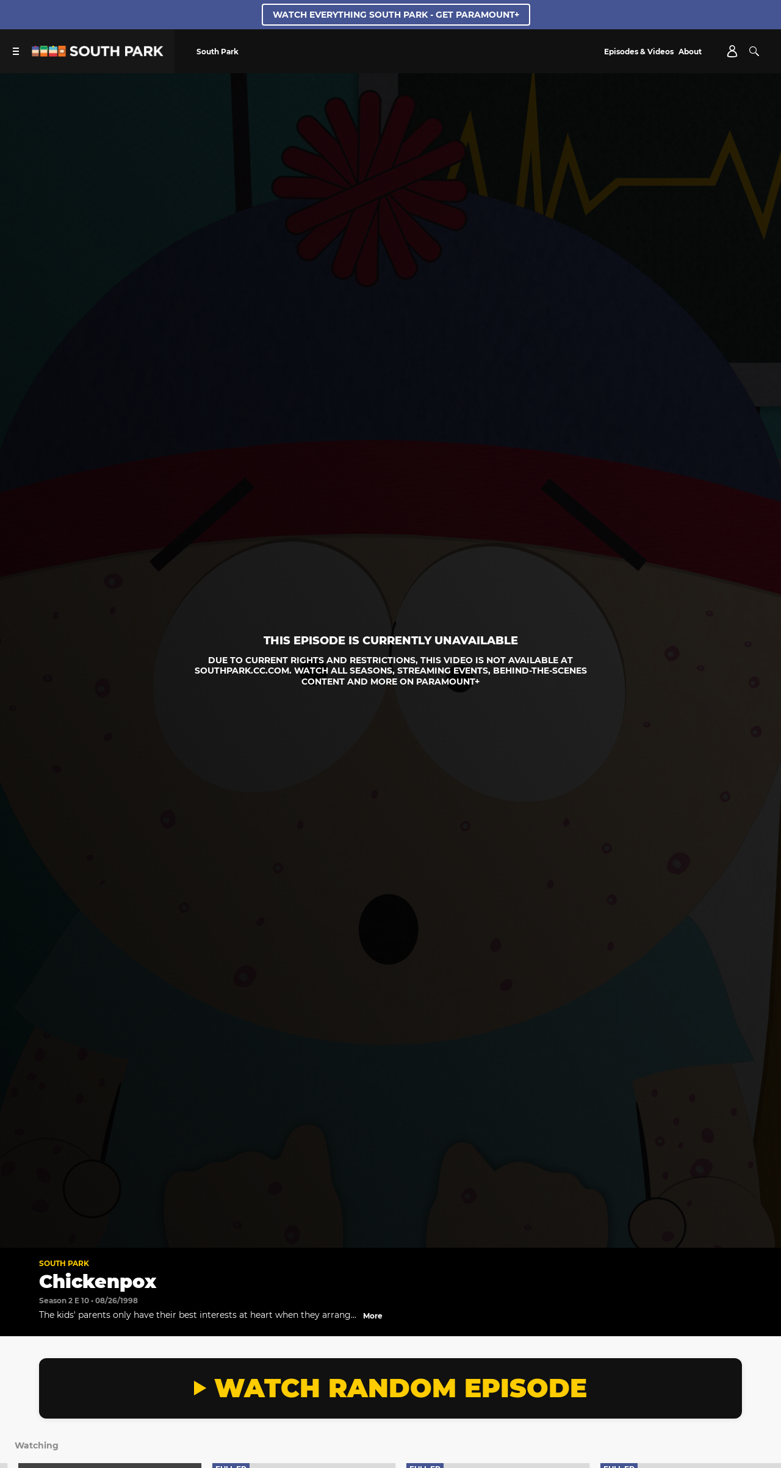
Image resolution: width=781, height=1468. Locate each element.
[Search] (754, 51)
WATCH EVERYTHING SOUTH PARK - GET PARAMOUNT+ (396, 14)
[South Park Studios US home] (98, 53)
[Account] (732, 51)
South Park (64, 1263)
